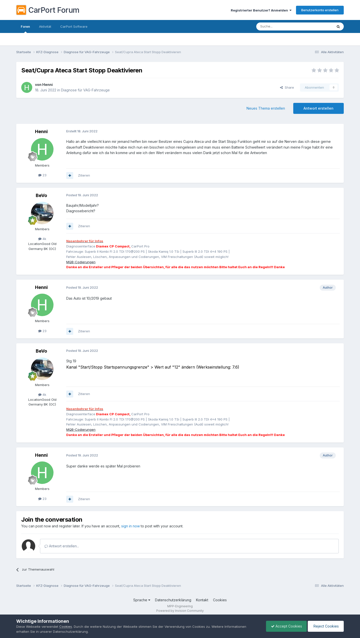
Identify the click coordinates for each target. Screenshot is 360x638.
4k (42, 239)
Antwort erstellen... (61, 546)
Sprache (141, 600)
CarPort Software (74, 26)
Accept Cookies (285, 626)
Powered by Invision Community (180, 611)
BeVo (41, 195)
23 (42, 175)
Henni (47, 84)
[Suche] (281, 26)
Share (287, 87)
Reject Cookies (325, 626)
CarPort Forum (48, 10)
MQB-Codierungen (81, 262)
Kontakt (202, 600)
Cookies (220, 600)
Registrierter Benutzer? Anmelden (261, 10)
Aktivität (45, 26)
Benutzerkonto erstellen (319, 10)
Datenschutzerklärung (173, 600)
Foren (25, 28)
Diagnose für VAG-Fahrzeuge (85, 90)
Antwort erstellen (319, 108)
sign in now (130, 526)
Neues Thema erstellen (265, 108)
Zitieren (84, 175)
